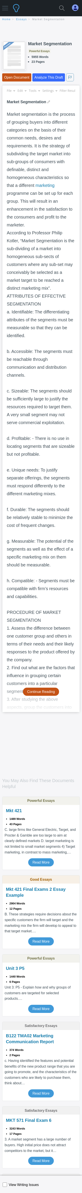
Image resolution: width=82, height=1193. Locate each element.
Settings (49, 91)
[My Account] (77, 8)
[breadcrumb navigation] (41, 19)
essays (21, 19)
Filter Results (70, 91)
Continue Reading (41, 692)
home (6, 19)
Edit (21, 91)
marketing (44, 185)
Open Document (16, 77)
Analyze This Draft (48, 77)
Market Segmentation (48, 19)
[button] (5, 6)
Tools (34, 91)
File (11, 91)
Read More (40, 862)
